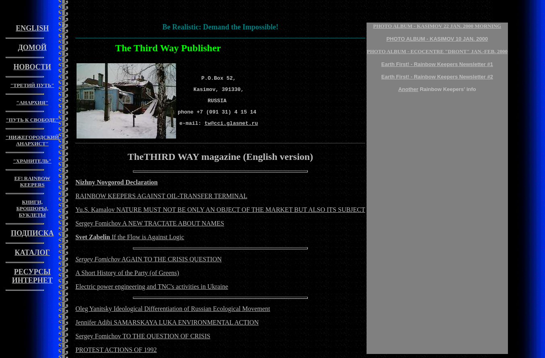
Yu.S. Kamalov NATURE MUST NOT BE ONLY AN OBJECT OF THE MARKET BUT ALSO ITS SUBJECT (220, 209)
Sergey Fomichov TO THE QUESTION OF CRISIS (142, 336)
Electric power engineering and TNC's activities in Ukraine (151, 286)
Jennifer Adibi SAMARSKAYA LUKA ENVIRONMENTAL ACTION (167, 322)
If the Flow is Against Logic (129, 237)
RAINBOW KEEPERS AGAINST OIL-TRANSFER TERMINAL (161, 195)
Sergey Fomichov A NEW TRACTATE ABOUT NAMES (149, 223)
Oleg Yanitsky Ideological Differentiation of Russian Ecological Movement (172, 308)
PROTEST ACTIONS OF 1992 (116, 349)
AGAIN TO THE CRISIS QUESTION (148, 259)
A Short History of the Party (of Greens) (127, 272)
